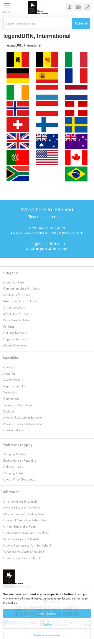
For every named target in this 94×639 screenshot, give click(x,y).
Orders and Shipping (17, 444)
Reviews (8, 411)
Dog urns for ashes (16, 338)
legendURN (11, 357)
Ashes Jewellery (14, 307)
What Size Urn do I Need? (21, 539)
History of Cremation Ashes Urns (25, 520)
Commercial (11, 398)
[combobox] (37, 23)
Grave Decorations (16, 345)
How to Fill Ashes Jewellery (21, 507)
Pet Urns (8, 326)
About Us (9, 373)
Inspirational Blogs (15, 385)
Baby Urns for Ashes (17, 320)
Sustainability (11, 379)
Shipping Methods (15, 454)
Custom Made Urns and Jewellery (26, 532)
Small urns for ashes (16, 294)
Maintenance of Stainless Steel (24, 513)
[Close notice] (88, 607)
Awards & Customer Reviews (22, 417)
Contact (8, 367)
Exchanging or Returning (19, 460)
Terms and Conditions (17, 405)
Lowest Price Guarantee (19, 479)
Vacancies (10, 392)
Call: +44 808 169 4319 (47, 228)
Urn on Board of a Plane (19, 526)
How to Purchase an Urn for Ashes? (27, 545)
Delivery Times (13, 466)
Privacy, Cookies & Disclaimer (23, 423)
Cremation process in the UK (22, 557)
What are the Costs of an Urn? (23, 551)
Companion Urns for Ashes (21, 288)
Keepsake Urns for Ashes (20, 301)
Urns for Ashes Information (21, 501)
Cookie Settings (13, 430)
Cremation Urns (13, 282)
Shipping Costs (13, 473)
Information (11, 491)
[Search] (81, 23)
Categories (10, 272)
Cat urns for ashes (15, 332)
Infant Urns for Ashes (17, 313)
